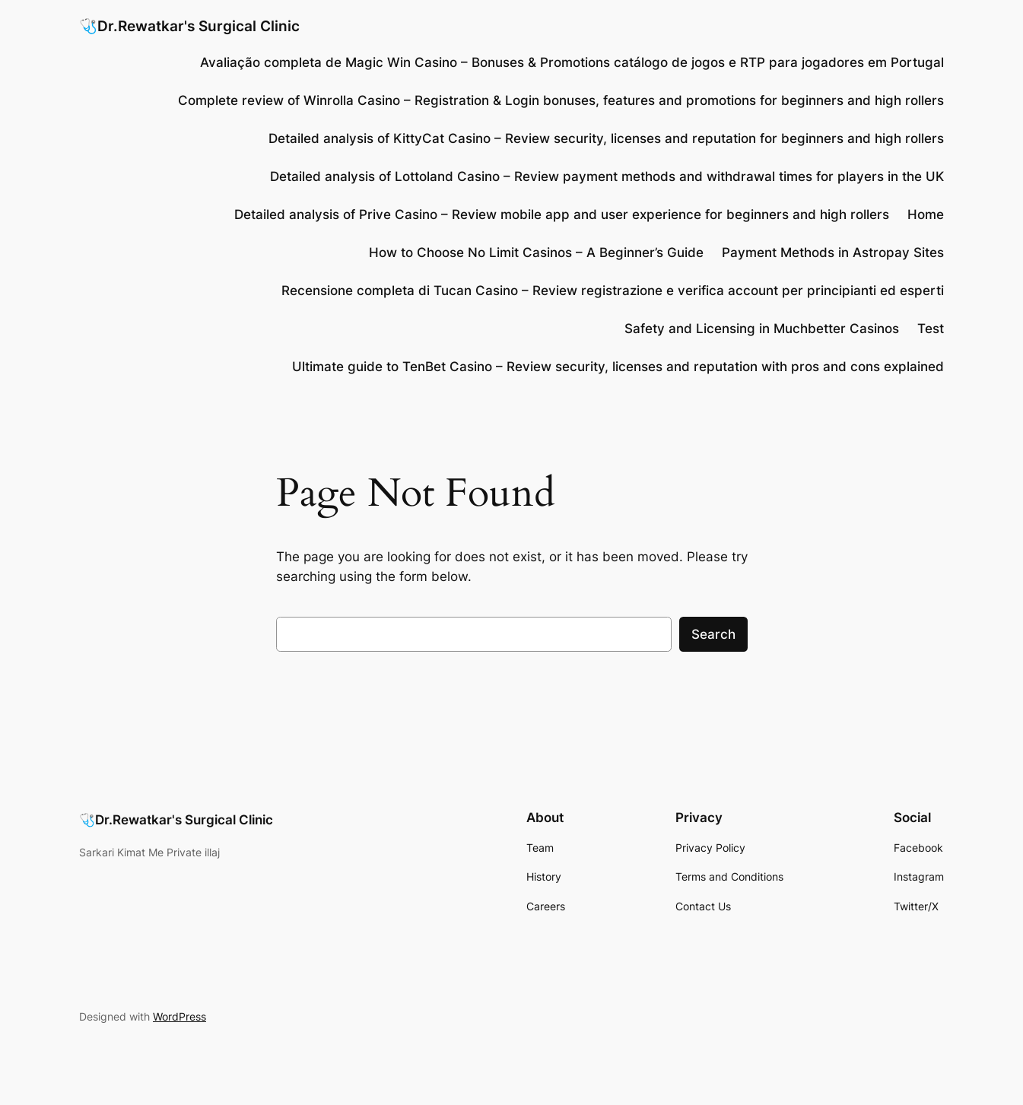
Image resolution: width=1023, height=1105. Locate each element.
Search (713, 634)
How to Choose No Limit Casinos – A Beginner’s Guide (536, 252)
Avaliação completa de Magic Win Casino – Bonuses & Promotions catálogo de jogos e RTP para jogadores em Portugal (572, 62)
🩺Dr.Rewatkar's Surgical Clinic (189, 26)
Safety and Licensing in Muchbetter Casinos (761, 328)
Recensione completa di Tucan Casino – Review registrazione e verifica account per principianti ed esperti (612, 290)
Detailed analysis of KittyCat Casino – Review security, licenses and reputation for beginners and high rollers (606, 138)
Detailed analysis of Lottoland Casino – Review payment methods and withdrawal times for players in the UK (607, 176)
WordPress (179, 1016)
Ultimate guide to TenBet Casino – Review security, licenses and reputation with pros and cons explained (618, 366)
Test (930, 328)
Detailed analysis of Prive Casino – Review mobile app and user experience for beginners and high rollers (561, 214)
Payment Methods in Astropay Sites (833, 252)
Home (925, 214)
